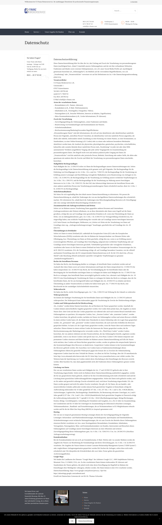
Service (36, 32)
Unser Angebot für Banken (54, 32)
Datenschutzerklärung (85, 521)
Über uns (71, 32)
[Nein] (159, 519)
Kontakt (82, 32)
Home (27, 32)
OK (72, 521)
